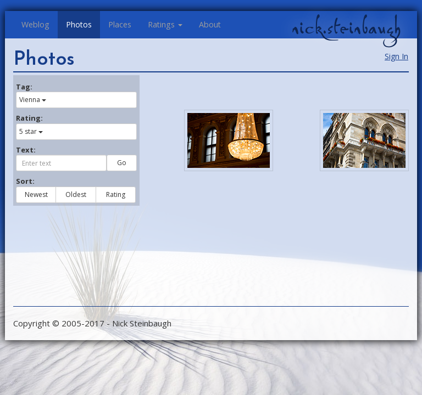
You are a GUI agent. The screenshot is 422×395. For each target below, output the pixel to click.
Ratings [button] (165, 24)
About (210, 24)
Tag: (24, 87)
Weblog (35, 24)
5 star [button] (31, 131)
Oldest (75, 194)
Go (121, 162)
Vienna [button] (32, 99)
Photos (79, 24)
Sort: (25, 181)
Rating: (29, 118)
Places (119, 24)
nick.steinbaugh (346, 28)
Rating (115, 194)
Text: (26, 150)
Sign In (396, 56)
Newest (36, 194)
